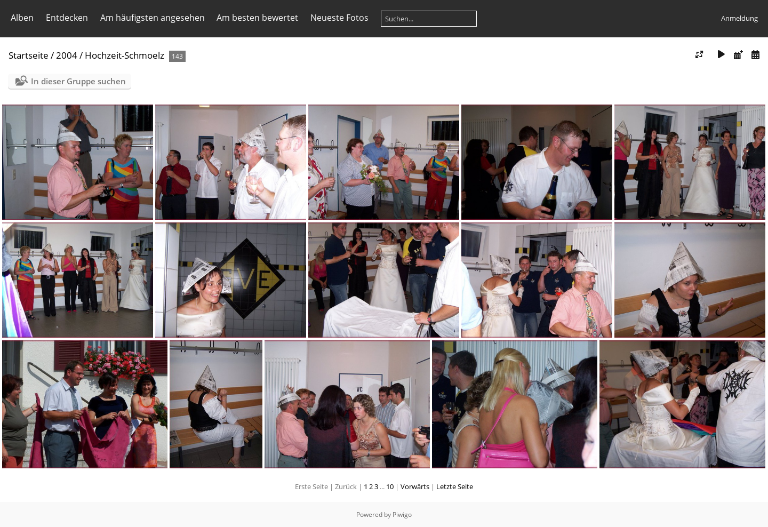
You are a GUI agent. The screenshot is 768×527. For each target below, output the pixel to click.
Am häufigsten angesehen (152, 17)
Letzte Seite (454, 486)
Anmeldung (739, 18)
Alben (22, 17)
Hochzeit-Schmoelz (124, 55)
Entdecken (67, 17)
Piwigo (402, 514)
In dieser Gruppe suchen (78, 81)
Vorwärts (415, 486)
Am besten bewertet (257, 17)
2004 (66, 55)
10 (390, 486)
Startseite (29, 55)
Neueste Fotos (339, 17)
